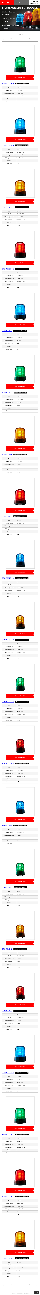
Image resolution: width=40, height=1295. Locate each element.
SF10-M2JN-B (7, 331)
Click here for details (20, 77)
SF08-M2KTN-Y (8, 640)
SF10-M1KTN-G (8, 1134)
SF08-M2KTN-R (8, 763)
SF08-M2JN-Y (7, 949)
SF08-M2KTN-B (8, 578)
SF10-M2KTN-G (8, 83)
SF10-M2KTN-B (8, 145)
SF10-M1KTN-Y (8, 1258)
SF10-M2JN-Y (7, 454)
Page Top (37, 1292)
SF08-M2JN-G (7, 887)
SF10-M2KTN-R (8, 269)
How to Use (35, 3)
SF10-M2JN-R (7, 516)
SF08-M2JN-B (7, 825)
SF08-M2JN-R (7, 1011)
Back (29, 38)
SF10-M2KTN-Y (8, 207)
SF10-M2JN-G (7, 392)
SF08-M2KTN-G (8, 702)
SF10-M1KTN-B (8, 1073)
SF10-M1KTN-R (8, 1196)
